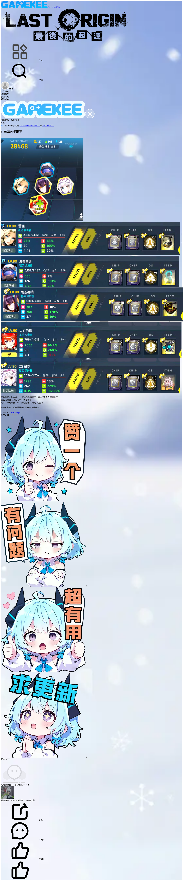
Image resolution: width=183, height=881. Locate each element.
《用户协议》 (48, 125)
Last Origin (15, 412)
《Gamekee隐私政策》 (30, 125)
